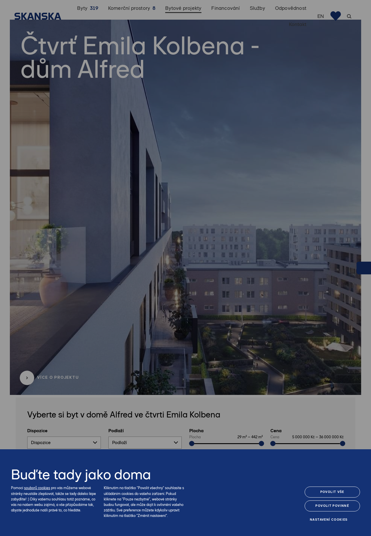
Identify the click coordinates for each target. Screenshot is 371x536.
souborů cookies (37, 488)
